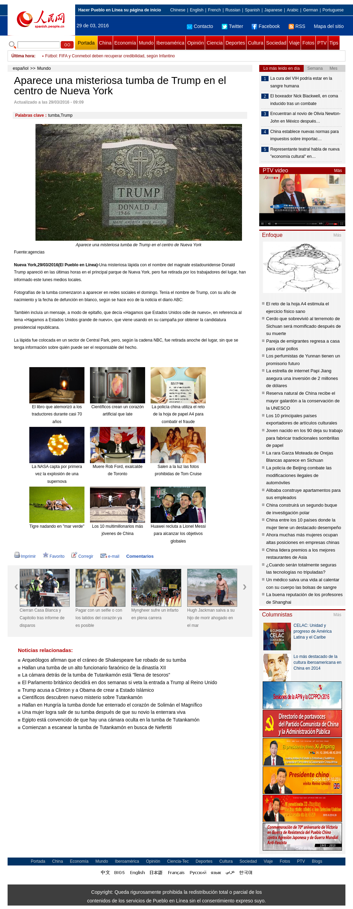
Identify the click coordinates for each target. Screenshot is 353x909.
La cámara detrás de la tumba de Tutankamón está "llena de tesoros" (96, 675)
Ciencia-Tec (178, 861)
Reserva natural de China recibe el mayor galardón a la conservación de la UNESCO (303, 401)
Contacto (200, 26)
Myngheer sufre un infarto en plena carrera (155, 614)
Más (338, 170)
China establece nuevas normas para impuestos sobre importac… (304, 135)
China (105, 43)
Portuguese (333, 10)
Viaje (294, 43)
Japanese (273, 10)
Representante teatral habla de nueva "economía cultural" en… (305, 153)
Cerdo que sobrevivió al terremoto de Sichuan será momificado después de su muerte (303, 326)
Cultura (255, 43)
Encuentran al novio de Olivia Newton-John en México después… (305, 117)
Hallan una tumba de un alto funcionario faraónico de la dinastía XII (94, 667)
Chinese (177, 10)
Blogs (317, 861)
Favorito (53, 556)
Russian (232, 10)
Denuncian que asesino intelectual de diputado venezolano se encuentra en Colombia (124, 56)
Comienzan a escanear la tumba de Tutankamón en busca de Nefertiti (97, 727)
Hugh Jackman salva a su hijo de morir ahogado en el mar (210, 618)
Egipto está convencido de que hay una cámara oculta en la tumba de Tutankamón (110, 720)
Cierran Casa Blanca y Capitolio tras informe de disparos (42, 618)
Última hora (22, 56)
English (196, 10)
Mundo (146, 43)
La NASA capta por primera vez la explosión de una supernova (57, 474)
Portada (86, 43)
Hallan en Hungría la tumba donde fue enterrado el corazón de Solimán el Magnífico (112, 705)
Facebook (266, 26)
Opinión (195, 43)
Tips (334, 43)
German (310, 10)
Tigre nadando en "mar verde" (56, 526)
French (214, 10)
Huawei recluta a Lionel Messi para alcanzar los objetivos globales (178, 534)
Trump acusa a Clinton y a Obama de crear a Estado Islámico (88, 690)
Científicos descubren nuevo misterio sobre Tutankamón (82, 697)
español (21, 68)
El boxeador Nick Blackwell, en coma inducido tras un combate (304, 100)
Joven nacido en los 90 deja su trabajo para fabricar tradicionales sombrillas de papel (304, 438)
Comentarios (139, 556)
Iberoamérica (170, 43)
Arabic (293, 10)
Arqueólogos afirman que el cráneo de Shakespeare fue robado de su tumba (104, 660)
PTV (321, 43)
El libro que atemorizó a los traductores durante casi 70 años (57, 414)
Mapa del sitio (329, 26)
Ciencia (214, 43)
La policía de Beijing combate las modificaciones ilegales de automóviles (299, 475)
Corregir (82, 556)
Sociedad (276, 43)
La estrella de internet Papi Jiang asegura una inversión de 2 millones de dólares (302, 378)
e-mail (110, 556)
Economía (125, 43)
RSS (297, 26)
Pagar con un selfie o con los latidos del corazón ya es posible (98, 618)
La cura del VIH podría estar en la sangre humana (301, 82)
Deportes (235, 43)
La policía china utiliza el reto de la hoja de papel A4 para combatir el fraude (178, 414)
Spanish (252, 10)
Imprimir (25, 556)
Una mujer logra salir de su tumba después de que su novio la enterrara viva (103, 712)
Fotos (308, 43)
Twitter (232, 26)
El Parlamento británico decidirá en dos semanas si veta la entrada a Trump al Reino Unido (119, 682)
